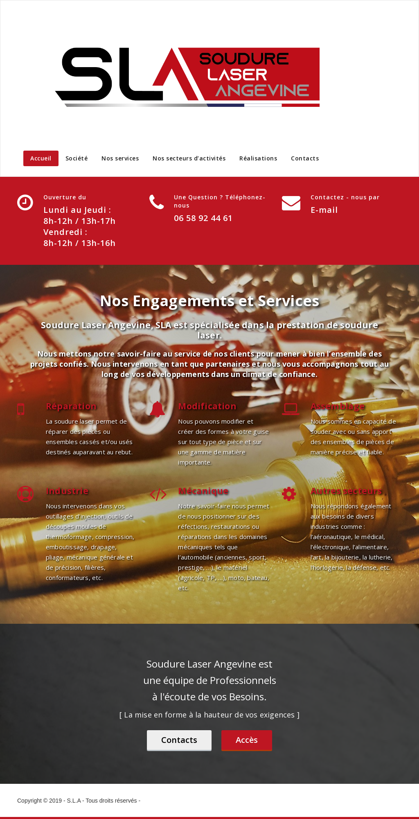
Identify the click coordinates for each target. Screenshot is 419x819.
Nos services (120, 158)
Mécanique (203, 490)
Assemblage (338, 406)
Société (76, 158)
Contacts (305, 158)
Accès (247, 739)
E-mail (324, 209)
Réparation (71, 406)
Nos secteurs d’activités (189, 158)
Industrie (67, 490)
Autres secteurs (346, 490)
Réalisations (258, 158)
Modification (207, 406)
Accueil (41, 158)
